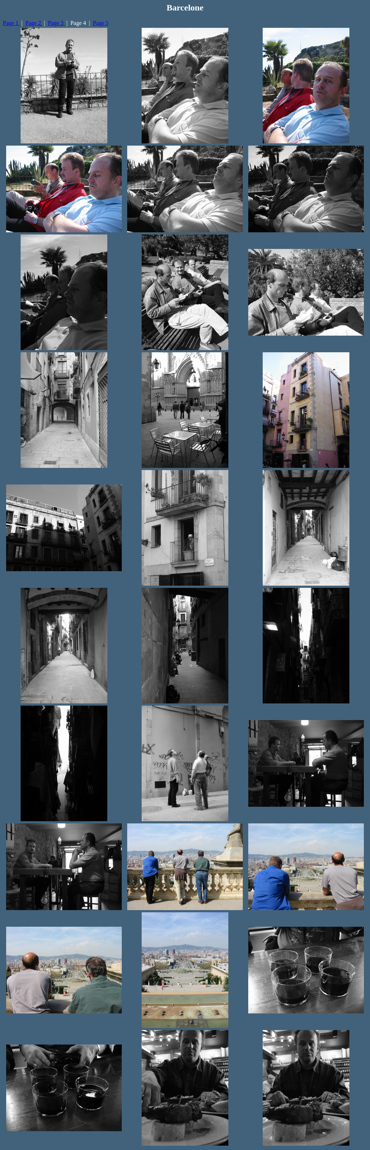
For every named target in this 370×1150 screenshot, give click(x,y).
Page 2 (33, 23)
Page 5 (100, 23)
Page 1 (11, 23)
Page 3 (56, 23)
